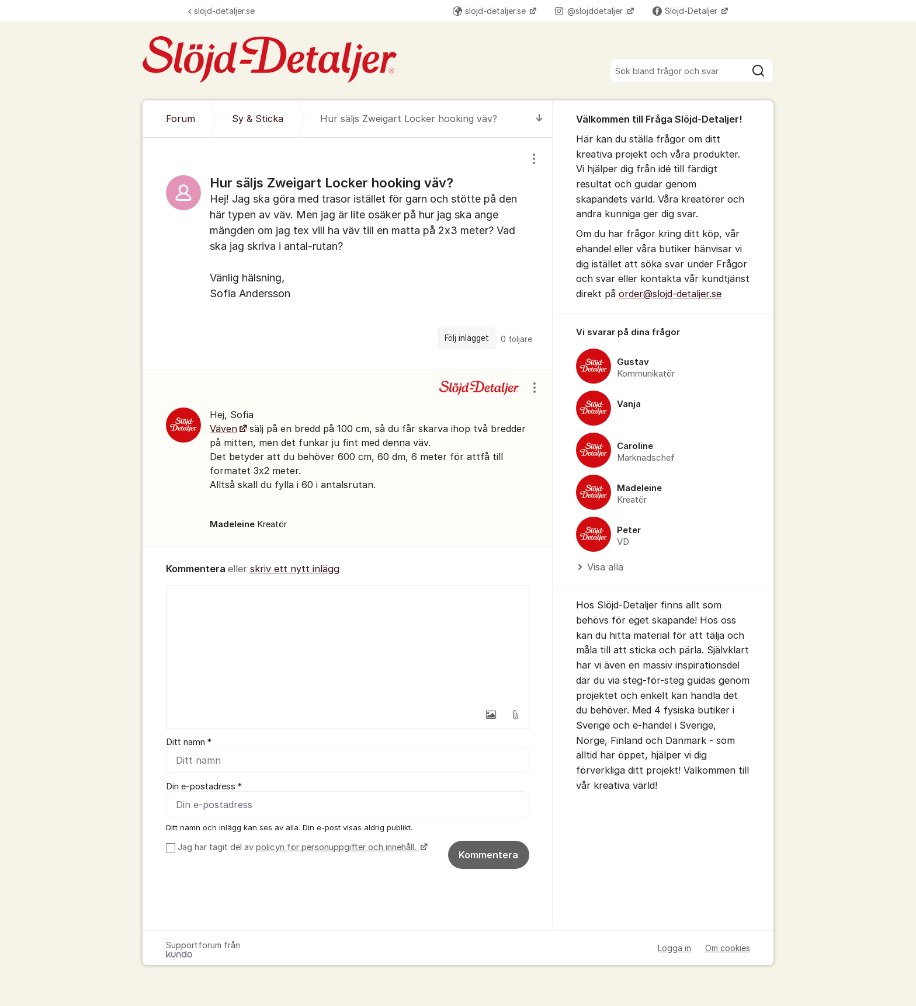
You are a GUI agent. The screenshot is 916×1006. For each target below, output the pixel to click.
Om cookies (727, 948)
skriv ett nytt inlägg (294, 569)
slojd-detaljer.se (221, 11)
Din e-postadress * (204, 786)
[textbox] (347, 644)
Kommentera (488, 855)
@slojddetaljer (590, 11)
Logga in (674, 948)
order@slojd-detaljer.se (670, 294)
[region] (348, 253)
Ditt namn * (188, 742)
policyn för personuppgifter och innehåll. (337, 847)
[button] (491, 714)
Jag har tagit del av (301, 847)
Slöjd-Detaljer (686, 11)
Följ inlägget (467, 338)
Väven (223, 428)
